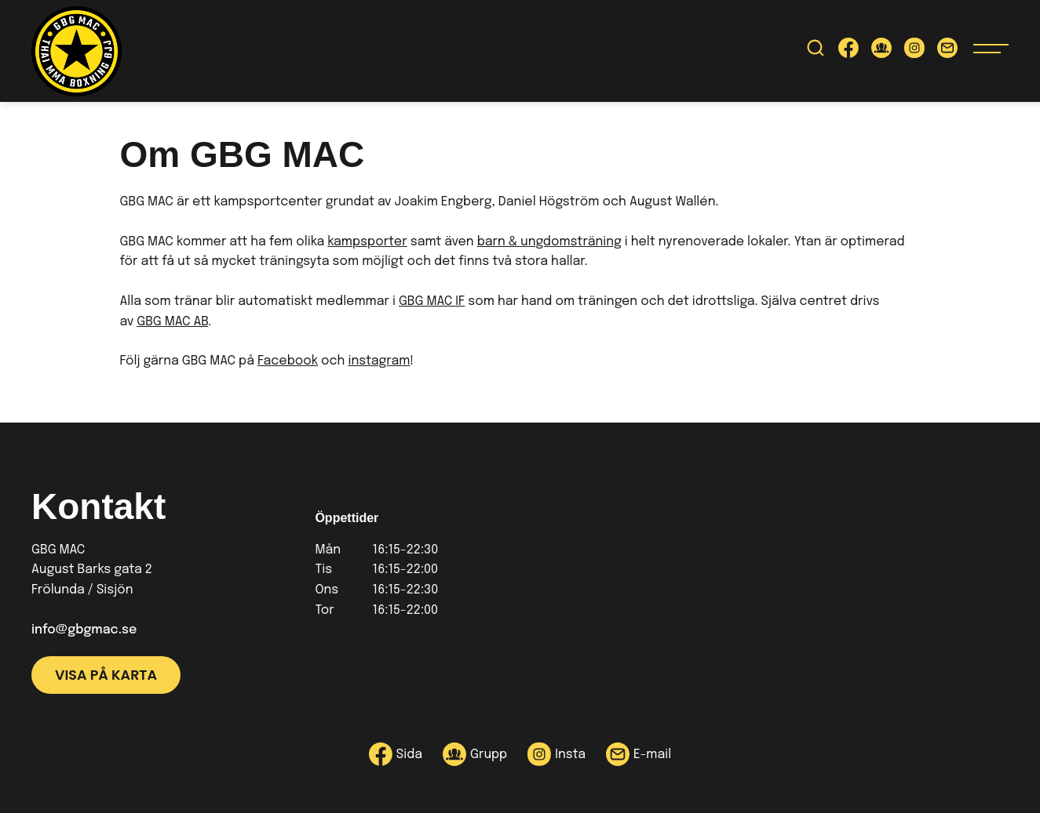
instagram (379, 361)
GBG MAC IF (432, 301)
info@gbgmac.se (84, 630)
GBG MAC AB (172, 321)
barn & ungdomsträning (549, 242)
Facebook (287, 361)
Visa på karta (106, 675)
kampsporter (367, 242)
